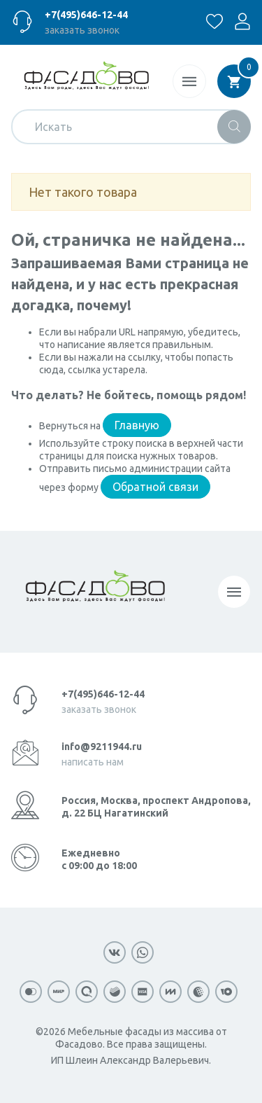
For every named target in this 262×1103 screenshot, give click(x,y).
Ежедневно (99, 859)
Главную (137, 425)
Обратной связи (155, 486)
